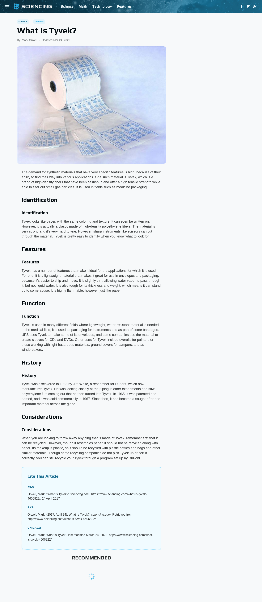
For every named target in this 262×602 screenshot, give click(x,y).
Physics (39, 21)
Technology (102, 6)
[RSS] (254, 6)
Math (83, 6)
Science (67, 6)
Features (124, 6)
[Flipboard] (248, 6)
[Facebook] (241, 6)
